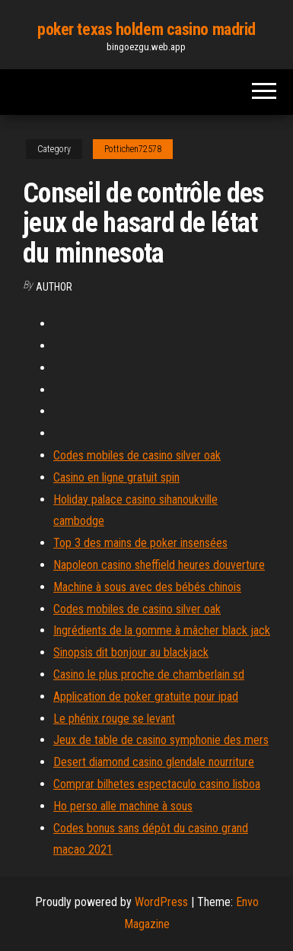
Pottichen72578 (132, 149)
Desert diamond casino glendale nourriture (153, 762)
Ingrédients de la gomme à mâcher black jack (161, 630)
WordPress (161, 902)
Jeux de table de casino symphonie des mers (161, 740)
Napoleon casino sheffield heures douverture (159, 565)
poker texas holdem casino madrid (146, 29)
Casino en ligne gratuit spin (116, 477)
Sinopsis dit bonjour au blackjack (131, 652)
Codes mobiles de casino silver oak (137, 455)
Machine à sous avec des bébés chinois (147, 587)
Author (54, 287)
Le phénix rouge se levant (114, 718)
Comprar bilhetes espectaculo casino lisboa (156, 784)
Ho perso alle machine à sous (123, 806)
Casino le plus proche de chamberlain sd (148, 674)
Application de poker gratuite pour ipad (145, 696)
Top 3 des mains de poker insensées (140, 543)
